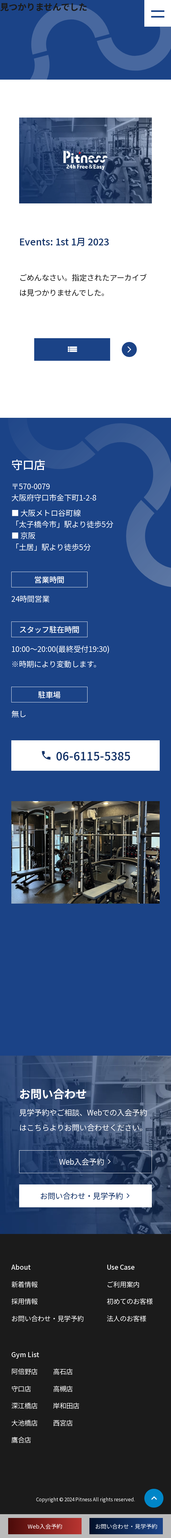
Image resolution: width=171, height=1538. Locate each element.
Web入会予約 (45, 1526)
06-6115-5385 (93, 755)
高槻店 (63, 1388)
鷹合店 (21, 1439)
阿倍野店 (24, 1371)
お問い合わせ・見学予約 (126, 1526)
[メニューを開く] (157, 13)
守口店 (21, 1388)
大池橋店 (24, 1422)
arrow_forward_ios (129, 349)
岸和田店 (66, 1405)
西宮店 (63, 1422)
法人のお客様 (126, 1318)
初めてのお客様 (130, 1301)
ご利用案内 (123, 1284)
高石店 (63, 1371)
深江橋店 (24, 1405)
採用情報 (24, 1301)
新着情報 (24, 1284)
